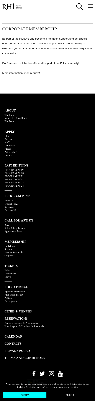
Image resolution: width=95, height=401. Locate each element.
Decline (70, 395)
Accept (25, 395)
